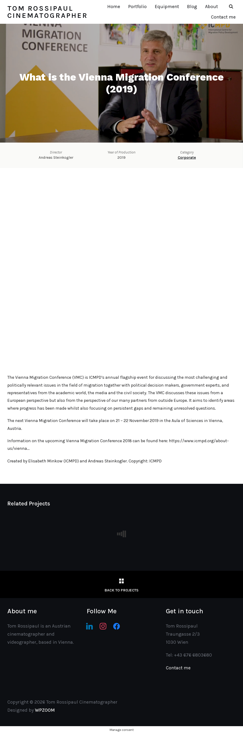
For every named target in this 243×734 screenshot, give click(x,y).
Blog (192, 6)
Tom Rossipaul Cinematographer (47, 12)
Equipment (167, 6)
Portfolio (137, 6)
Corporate (187, 157)
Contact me (223, 17)
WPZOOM (45, 710)
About (211, 6)
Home (113, 6)
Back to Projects (121, 590)
